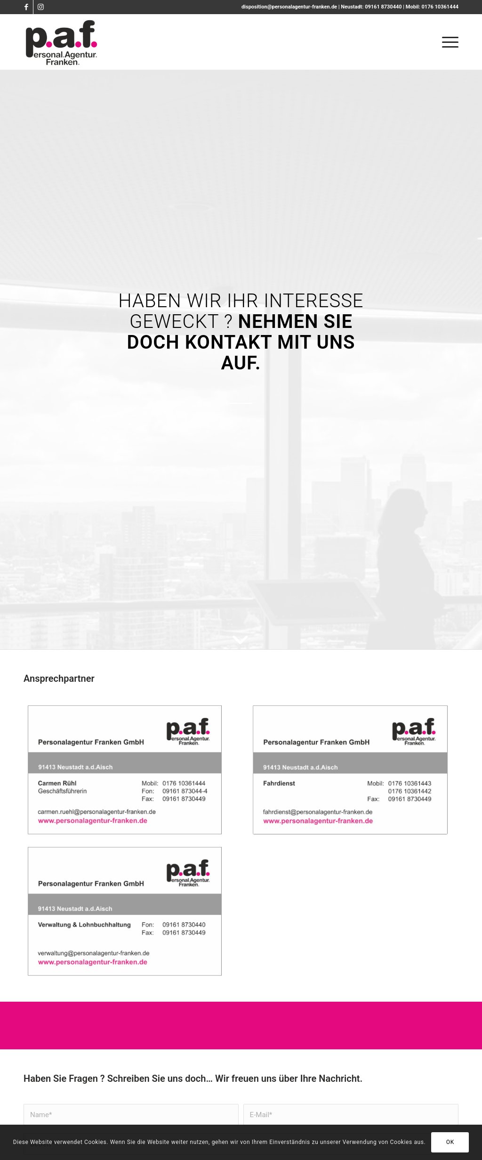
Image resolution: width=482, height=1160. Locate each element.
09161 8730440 (383, 7)
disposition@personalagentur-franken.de (289, 7)
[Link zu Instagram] (40, 7)
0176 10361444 (440, 7)
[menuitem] (447, 42)
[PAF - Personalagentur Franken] (62, 42)
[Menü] (447, 42)
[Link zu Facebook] (26, 7)
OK (450, 1142)
